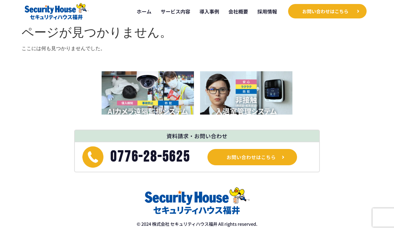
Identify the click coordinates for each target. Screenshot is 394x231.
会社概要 (238, 11)
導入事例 (209, 11)
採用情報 (267, 11)
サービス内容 (175, 11)
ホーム (144, 11)
